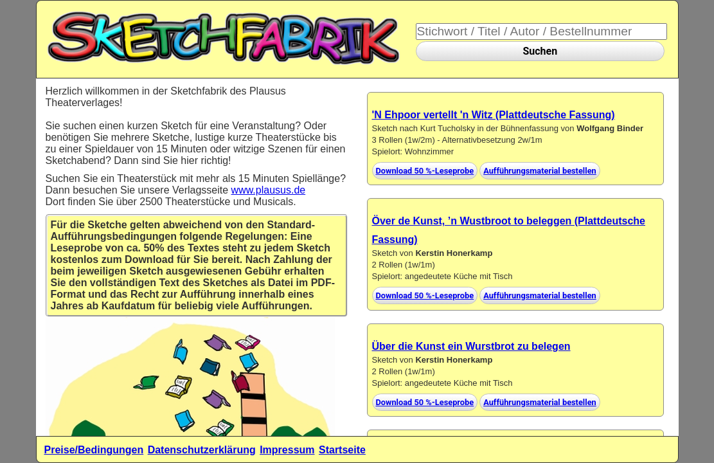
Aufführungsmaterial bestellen (539, 171)
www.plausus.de (268, 190)
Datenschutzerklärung (202, 449)
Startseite (342, 449)
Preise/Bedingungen (94, 449)
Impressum (287, 449)
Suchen (539, 51)
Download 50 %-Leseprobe (425, 171)
